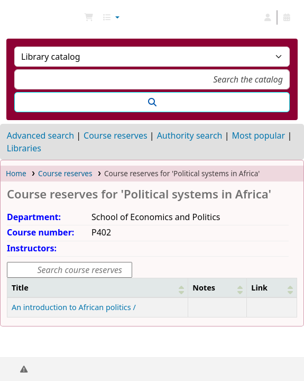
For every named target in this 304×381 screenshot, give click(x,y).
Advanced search (40, 135)
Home (16, 173)
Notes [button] (203, 288)
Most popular (258, 135)
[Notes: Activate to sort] (217, 287)
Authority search (190, 135)
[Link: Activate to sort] (272, 287)
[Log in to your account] (268, 17)
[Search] (152, 102)
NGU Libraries (12, 17)
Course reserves (116, 135)
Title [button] (20, 288)
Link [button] (259, 288)
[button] (89, 17)
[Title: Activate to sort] (97, 287)
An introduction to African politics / (74, 307)
